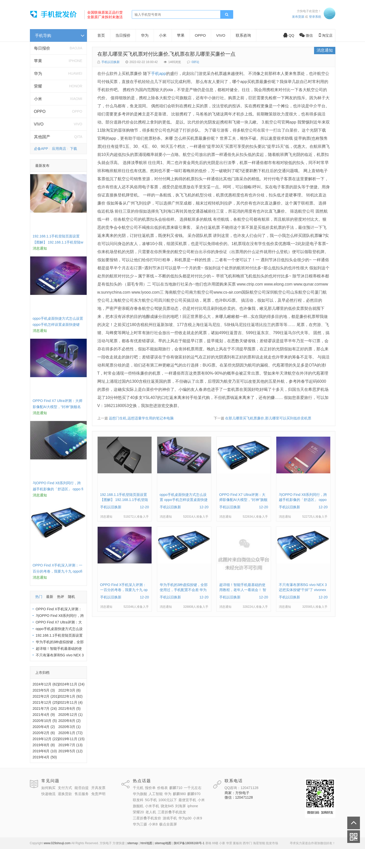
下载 (73, 149)
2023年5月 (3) (44, 690)
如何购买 (48, 788)
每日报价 (42, 48)
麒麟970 (193, 794)
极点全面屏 (168, 824)
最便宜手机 (187, 800)
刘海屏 (180, 806)
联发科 (138, 800)
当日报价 (123, 35)
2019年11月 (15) (71, 739)
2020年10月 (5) (45, 721)
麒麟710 (175, 788)
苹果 (38, 61)
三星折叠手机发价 (147, 818)
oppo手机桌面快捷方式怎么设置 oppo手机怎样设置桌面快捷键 (184, 500)
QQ (288, 35)
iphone (192, 806)
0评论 (195, 62)
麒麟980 (179, 794)
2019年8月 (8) (44, 745)
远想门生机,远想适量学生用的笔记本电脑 (141, 418)
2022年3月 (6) (69, 690)
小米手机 (152, 806)
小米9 (197, 818)
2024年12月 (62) (46, 684)
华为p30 (184, 818)
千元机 (138, 788)
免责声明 (98, 794)
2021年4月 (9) (44, 715)
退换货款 (65, 794)
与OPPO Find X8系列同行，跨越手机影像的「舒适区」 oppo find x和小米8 (58, 489)
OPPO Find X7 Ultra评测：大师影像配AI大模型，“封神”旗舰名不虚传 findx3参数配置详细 (57, 407)
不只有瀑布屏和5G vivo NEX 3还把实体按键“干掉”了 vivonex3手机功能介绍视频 (303, 590)
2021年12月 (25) (46, 702)
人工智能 (156, 794)
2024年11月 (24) (71, 684)
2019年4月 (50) (45, 757)
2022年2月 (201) (46, 696)
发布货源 (298, 16)
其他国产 (42, 137)
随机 (71, 597)
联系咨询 (243, 35)
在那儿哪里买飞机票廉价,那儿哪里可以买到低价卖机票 (268, 418)
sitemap (132, 843)
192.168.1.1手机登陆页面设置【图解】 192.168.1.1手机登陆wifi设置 (58, 242)
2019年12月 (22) (46, 739)
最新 (49, 597)
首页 (101, 35)
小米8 (153, 824)
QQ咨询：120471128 (242, 788)
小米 (38, 99)
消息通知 (325, 50)
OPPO (40, 111)
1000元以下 (167, 800)
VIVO (39, 124)
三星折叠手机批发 (172, 812)
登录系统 (315, 16)
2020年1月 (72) (70, 733)
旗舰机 (138, 806)
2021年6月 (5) (69, 708)
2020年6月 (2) (69, 721)
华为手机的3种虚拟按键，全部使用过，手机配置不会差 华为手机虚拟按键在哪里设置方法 (184, 590)
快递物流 (48, 794)
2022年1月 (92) (70, 696)
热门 (38, 597)
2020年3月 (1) (69, 727)
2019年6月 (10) (45, 751)
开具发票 (98, 788)
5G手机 (151, 800)
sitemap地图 (163, 843)
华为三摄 (140, 824)
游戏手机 (170, 818)
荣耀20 (138, 812)
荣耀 (38, 86)
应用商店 (59, 149)
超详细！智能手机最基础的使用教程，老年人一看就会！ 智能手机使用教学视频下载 (242, 590)
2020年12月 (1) (70, 715)
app (162, 73)
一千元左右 (193, 788)
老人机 (150, 812)
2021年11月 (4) (70, 702)
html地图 (146, 843)
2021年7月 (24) (45, 708)
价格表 (162, 788)
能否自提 (82, 788)
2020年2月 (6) (44, 733)
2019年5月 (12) (70, 751)
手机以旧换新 (110, 62)
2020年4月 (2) (44, 727)
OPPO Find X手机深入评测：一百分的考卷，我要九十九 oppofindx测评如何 (58, 571)
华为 (38, 73)
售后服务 (82, 794)
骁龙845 (167, 806)
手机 (155, 73)
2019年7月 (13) (70, 745)
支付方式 (65, 788)
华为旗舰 (140, 794)
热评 (60, 597)
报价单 (150, 788)
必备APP (41, 149)
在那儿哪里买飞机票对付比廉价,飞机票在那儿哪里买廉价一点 (166, 54)
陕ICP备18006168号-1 (189, 843)
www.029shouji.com (57, 843)
